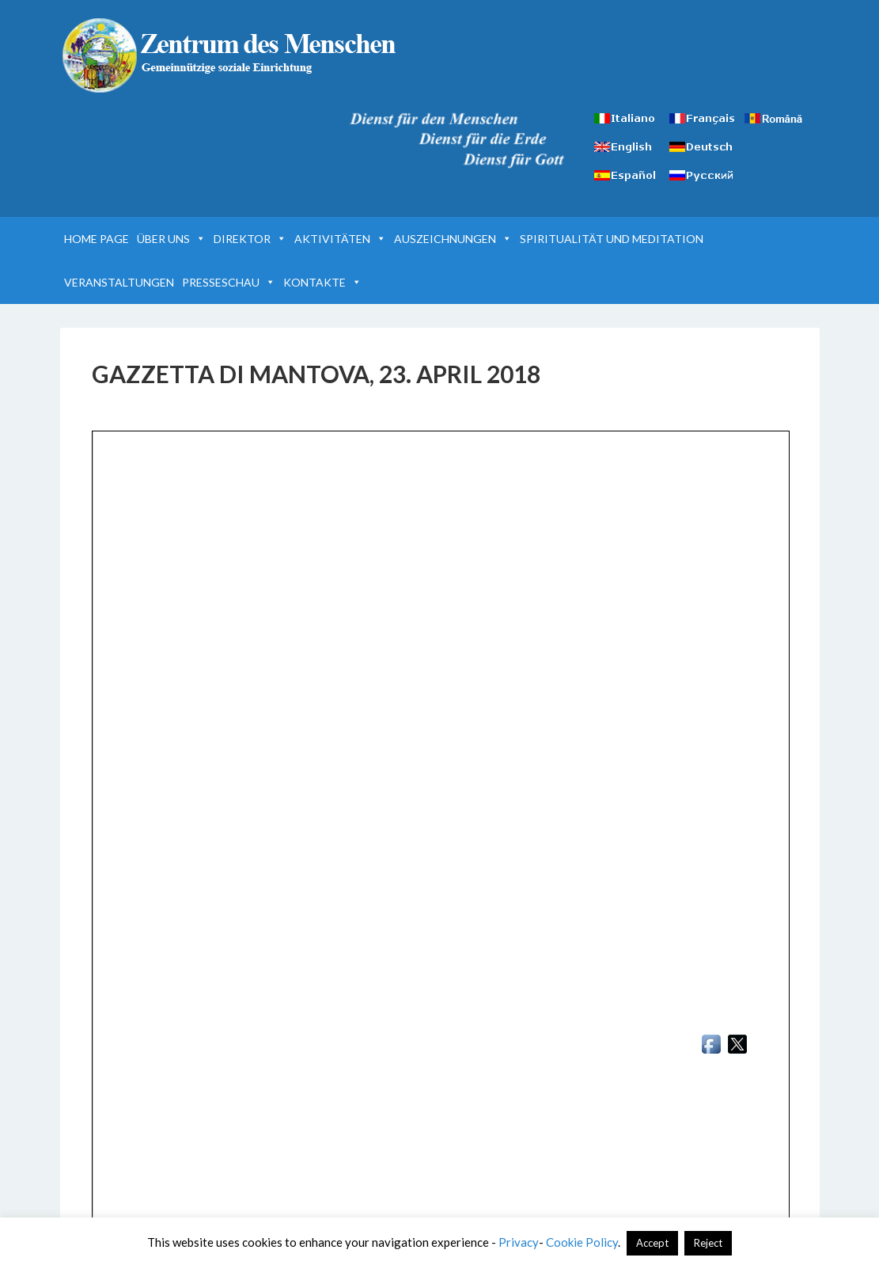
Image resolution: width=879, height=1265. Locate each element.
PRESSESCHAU (228, 282)
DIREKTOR (250, 238)
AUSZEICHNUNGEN (453, 238)
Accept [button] (652, 1243)
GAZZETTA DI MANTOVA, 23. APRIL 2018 (316, 373)
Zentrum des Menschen (231, 55)
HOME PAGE (96, 238)
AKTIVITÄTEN (340, 238)
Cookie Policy (582, 1242)
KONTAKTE (322, 282)
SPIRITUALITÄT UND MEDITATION (611, 238)
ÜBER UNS (171, 238)
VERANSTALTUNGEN (119, 282)
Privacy (518, 1242)
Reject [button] (708, 1243)
